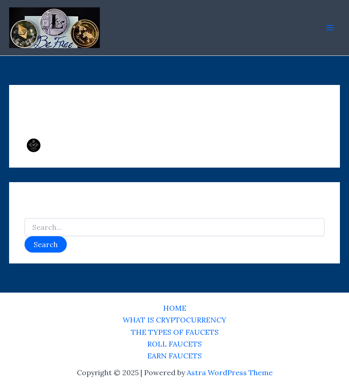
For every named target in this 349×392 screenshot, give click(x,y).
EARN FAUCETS (174, 355)
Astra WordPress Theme (230, 372)
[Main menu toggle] (330, 28)
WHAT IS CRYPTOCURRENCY (174, 319)
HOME (174, 308)
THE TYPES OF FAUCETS (175, 332)
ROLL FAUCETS (174, 343)
